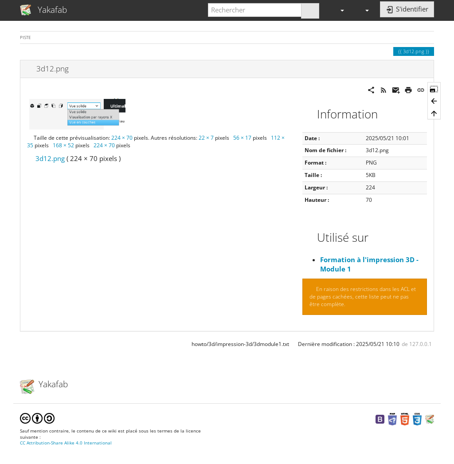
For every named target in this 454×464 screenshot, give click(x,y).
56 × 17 (242, 138)
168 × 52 (63, 145)
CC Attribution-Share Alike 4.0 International (66, 443)
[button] (338, 10)
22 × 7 (206, 138)
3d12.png (50, 158)
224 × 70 (122, 138)
